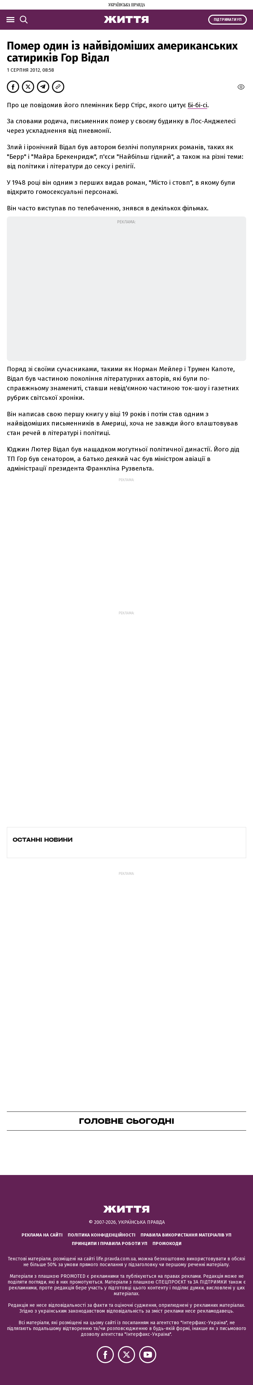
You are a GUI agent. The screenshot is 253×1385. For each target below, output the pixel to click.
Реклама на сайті (42, 1234)
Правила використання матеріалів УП (186, 1234)
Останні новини (42, 839)
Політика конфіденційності (101, 1234)
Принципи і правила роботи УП (109, 1243)
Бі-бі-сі (197, 105)
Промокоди (167, 1243)
